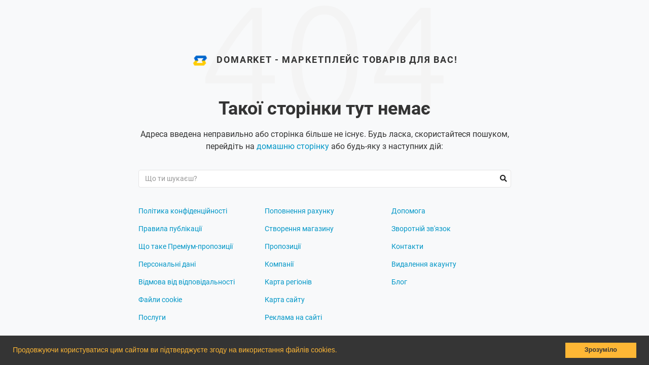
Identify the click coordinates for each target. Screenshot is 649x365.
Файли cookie (160, 300)
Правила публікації (170, 229)
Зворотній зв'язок (421, 229)
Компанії (279, 264)
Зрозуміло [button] (601, 349)
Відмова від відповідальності (186, 282)
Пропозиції (283, 246)
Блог (399, 282)
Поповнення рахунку (299, 211)
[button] (340, 351)
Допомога (408, 211)
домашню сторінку (293, 146)
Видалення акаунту (423, 264)
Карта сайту (285, 300)
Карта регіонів (288, 282)
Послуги (152, 317)
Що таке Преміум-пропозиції (185, 246)
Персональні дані (167, 264)
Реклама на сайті (293, 317)
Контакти (407, 246)
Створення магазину (299, 229)
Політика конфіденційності (182, 211)
